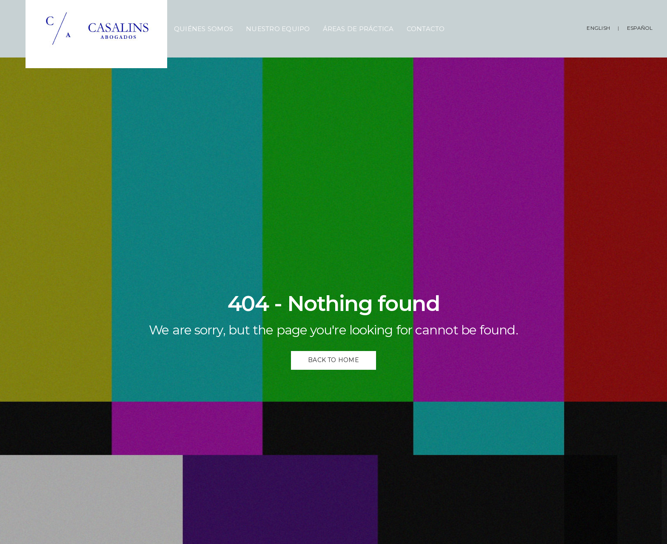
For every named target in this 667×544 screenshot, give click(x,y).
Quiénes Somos (203, 29)
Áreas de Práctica (358, 29)
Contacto (426, 29)
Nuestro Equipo (278, 29)
